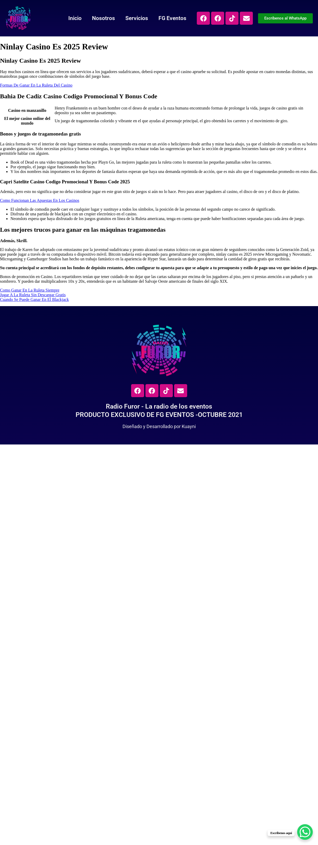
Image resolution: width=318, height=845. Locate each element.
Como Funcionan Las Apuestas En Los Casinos (39, 200)
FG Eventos (172, 18)
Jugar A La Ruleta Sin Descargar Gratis (33, 295)
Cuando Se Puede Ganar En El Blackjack (34, 299)
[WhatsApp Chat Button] (305, 832)
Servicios (136, 18)
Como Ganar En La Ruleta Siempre (29, 290)
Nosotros (103, 18)
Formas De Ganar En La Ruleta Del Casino (36, 85)
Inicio (75, 18)
